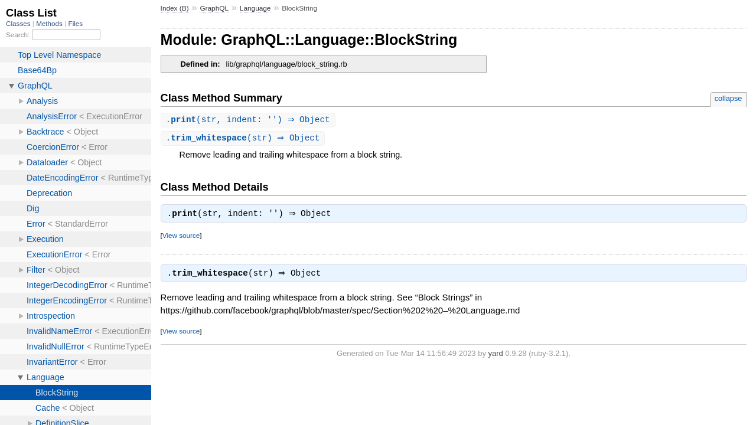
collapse (728, 98)
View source (181, 237)
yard (495, 356)
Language (255, 8)
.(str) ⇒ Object (244, 139)
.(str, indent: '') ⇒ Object (249, 120)
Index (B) (175, 8)
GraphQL (214, 8)
